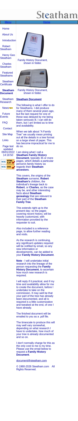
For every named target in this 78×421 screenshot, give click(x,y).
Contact (7, 128)
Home (46, 22)
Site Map (7, 134)
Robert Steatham (5, 48)
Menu (8, 22)
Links (5, 140)
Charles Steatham (5, 65)
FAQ (5, 122)
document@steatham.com (31, 360)
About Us (7, 34)
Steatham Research (7, 100)
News (5, 108)
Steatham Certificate (7, 83)
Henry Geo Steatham (7, 56)
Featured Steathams (6, 74)
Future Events (5, 115)
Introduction (9, 40)
